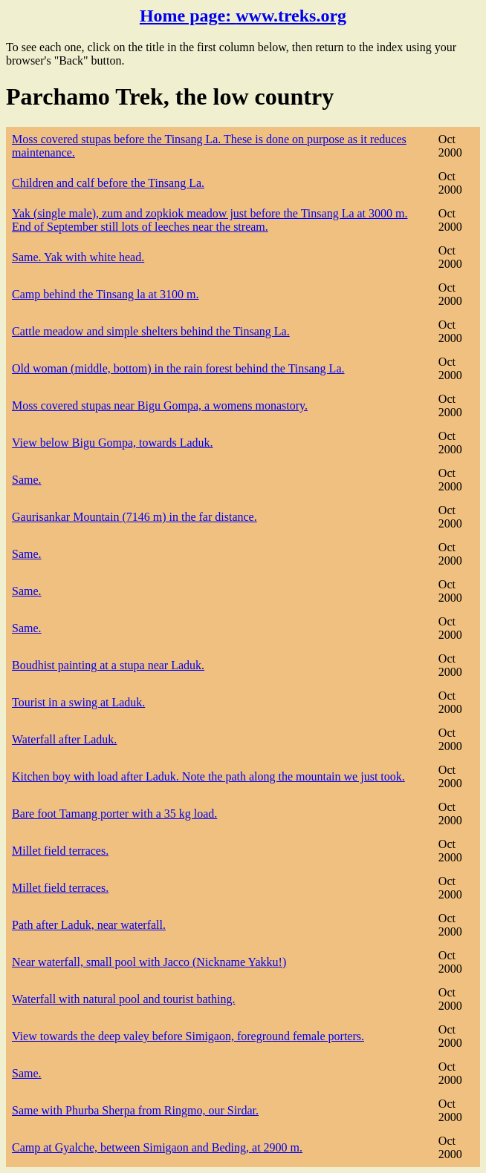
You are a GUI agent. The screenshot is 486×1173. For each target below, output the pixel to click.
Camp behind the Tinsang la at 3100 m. (105, 294)
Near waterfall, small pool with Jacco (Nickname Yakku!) (149, 962)
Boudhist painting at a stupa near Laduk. (108, 665)
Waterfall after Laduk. (64, 739)
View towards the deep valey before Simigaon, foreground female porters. (188, 1036)
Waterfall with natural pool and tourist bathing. (123, 999)
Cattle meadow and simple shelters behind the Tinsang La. (151, 331)
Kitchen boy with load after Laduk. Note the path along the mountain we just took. (208, 776)
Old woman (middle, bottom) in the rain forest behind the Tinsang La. (178, 368)
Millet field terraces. (60, 850)
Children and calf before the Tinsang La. (108, 183)
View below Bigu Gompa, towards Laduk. (112, 442)
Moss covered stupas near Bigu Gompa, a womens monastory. (160, 405)
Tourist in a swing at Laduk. (78, 702)
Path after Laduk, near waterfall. (89, 925)
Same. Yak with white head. (78, 257)
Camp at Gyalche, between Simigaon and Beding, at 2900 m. (157, 1147)
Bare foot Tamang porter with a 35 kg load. (114, 813)
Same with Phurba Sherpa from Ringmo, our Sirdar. (135, 1110)
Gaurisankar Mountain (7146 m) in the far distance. (134, 516)
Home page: (243, 15)
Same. (27, 479)
